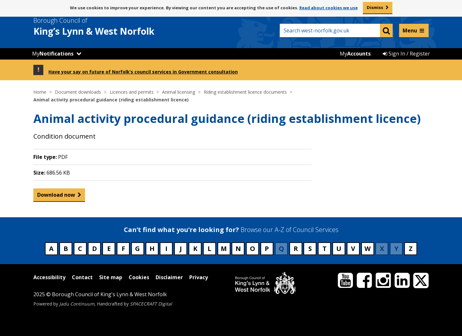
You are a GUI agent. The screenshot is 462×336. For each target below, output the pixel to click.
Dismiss (375, 7)
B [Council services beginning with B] (66, 248)
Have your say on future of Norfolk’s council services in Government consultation (143, 72)
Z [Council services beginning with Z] (411, 248)
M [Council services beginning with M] (224, 248)
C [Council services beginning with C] (80, 248)
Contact (82, 277)
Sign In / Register (406, 53)
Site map (110, 277)
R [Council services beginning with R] (296, 248)
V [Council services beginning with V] (353, 248)
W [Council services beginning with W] (367, 248)
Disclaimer (169, 277)
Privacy (198, 277)
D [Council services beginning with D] (94, 248)
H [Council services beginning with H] (152, 248)
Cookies (139, 277)
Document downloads (78, 92)
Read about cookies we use (328, 8)
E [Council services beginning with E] (109, 248)
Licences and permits (132, 92)
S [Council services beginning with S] (310, 248)
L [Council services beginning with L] (209, 248)
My (52, 53)
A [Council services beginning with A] (51, 248)
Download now (56, 196)
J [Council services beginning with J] (181, 248)
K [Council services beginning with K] (195, 248)
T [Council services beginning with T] (324, 248)
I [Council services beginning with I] (166, 248)
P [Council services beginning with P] (267, 248)
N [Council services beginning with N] (238, 248)
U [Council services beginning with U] (338, 248)
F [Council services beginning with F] (123, 248)
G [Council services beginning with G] (137, 248)
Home (39, 92)
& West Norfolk (105, 26)
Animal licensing (178, 92)
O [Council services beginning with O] (252, 248)
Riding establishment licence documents (245, 92)
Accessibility (49, 277)
